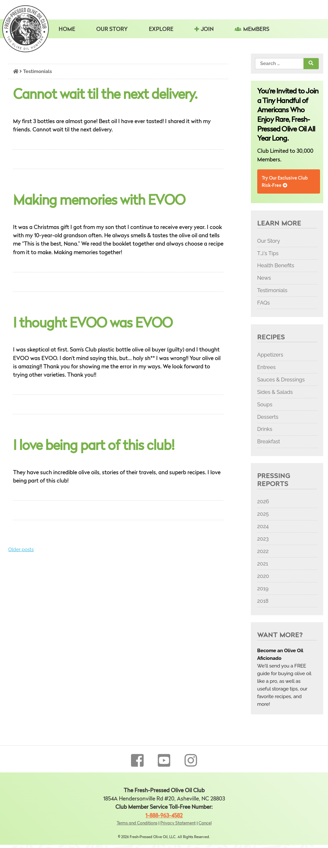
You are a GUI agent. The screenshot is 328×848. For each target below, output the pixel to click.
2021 (262, 563)
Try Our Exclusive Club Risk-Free (285, 182)
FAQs (263, 302)
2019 (262, 588)
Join (207, 29)
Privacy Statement (178, 823)
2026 (263, 501)
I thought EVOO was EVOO (92, 324)
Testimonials (272, 290)
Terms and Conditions (137, 823)
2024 (263, 526)
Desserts (267, 417)
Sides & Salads (275, 392)
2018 (263, 601)
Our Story (112, 29)
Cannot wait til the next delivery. (105, 95)
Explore (161, 29)
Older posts (21, 549)
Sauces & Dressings (281, 379)
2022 (263, 551)
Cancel (205, 823)
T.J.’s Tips (268, 253)
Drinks (265, 429)
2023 (263, 538)
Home (67, 29)
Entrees (266, 367)
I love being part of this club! (93, 446)
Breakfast (268, 441)
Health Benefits (275, 265)
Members (256, 29)
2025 (263, 514)
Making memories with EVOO (99, 201)
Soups (265, 404)
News (264, 278)
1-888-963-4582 (164, 816)
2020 (263, 576)
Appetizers (270, 354)
